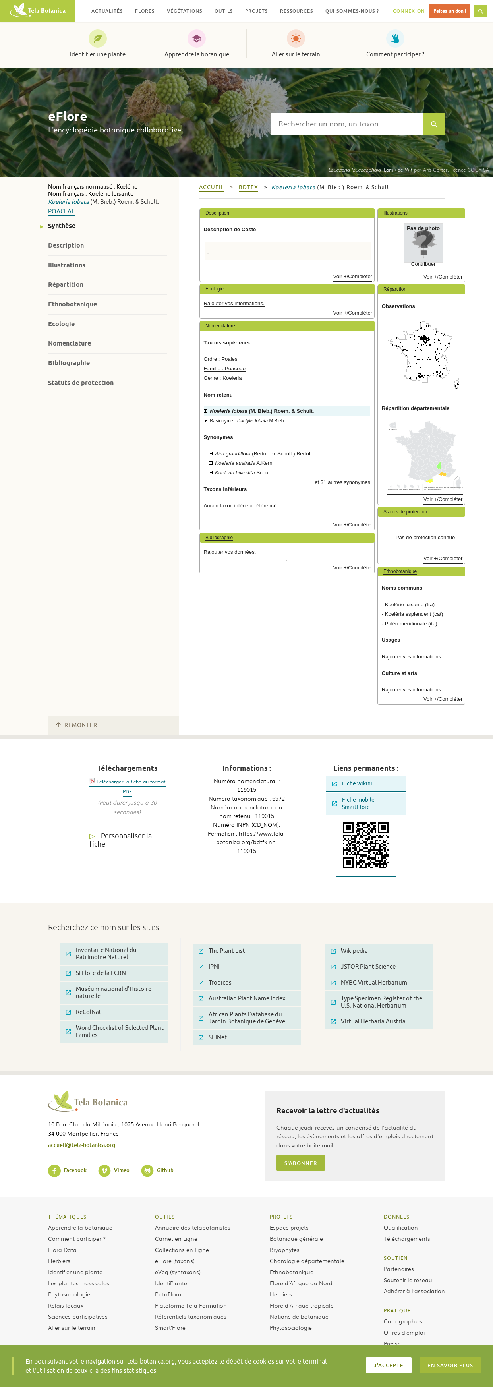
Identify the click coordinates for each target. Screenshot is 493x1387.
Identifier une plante (98, 54)
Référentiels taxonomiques (190, 1316)
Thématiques (67, 1216)
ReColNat (83, 1012)
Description (66, 245)
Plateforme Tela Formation (191, 1305)
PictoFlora (168, 1294)
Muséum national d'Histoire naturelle (108, 992)
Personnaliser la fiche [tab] (120, 840)
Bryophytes (285, 1250)
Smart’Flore (170, 1327)
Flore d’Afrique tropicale (302, 1305)
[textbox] (347, 124)
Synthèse (61, 226)
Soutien (396, 1257)
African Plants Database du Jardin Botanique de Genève (242, 1018)
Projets (281, 1216)
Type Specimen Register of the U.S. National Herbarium (376, 1002)
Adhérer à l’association (414, 1291)
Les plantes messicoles (78, 1283)
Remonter (76, 725)
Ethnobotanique (72, 304)
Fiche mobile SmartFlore (353, 804)
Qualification (401, 1227)
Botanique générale (296, 1238)
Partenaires (399, 1269)
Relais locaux (65, 1305)
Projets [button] (256, 11)
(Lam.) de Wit (370, 169)
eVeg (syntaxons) (178, 1272)
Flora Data (62, 1250)
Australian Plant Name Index (242, 998)
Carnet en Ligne (176, 1238)
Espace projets (289, 1227)
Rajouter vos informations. (234, 303)
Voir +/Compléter (353, 276)
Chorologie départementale (307, 1261)
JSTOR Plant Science (363, 967)
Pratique (397, 1310)
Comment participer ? (395, 54)
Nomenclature (69, 343)
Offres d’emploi (404, 1332)
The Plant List (222, 951)
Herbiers (59, 1261)
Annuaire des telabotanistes (192, 1227)
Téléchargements (407, 1238)
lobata (80, 202)
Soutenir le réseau (408, 1280)
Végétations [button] (184, 11)
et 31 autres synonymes (342, 482)
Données (397, 1216)
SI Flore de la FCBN (96, 973)
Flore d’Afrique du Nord (301, 1283)
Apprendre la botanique (196, 54)
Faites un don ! (449, 11)
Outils (165, 1216)
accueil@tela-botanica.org (81, 1144)
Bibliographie (69, 363)
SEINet (213, 1037)
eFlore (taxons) (175, 1261)
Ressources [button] (296, 11)
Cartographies (403, 1321)
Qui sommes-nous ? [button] (352, 11)
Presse (392, 1343)
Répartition (65, 284)
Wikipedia (349, 951)
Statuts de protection (81, 383)
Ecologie (61, 324)
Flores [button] (145, 11)
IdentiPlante (171, 1283)
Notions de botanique (299, 1316)
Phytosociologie (69, 1294)
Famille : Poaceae (225, 368)
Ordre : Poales (221, 359)
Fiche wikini (352, 783)
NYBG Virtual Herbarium (369, 983)
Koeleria (59, 202)
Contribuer (423, 264)
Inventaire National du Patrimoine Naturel (101, 953)
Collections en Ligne (182, 1250)
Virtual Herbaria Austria (368, 1021)
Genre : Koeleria (223, 378)
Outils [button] (224, 11)
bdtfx (248, 187)
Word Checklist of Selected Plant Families (115, 1031)
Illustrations (66, 265)
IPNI (209, 967)
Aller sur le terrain (296, 54)
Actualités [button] (107, 11)
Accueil (211, 187)
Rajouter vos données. (230, 552)
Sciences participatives (78, 1316)
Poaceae (61, 211)
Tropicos (215, 983)
